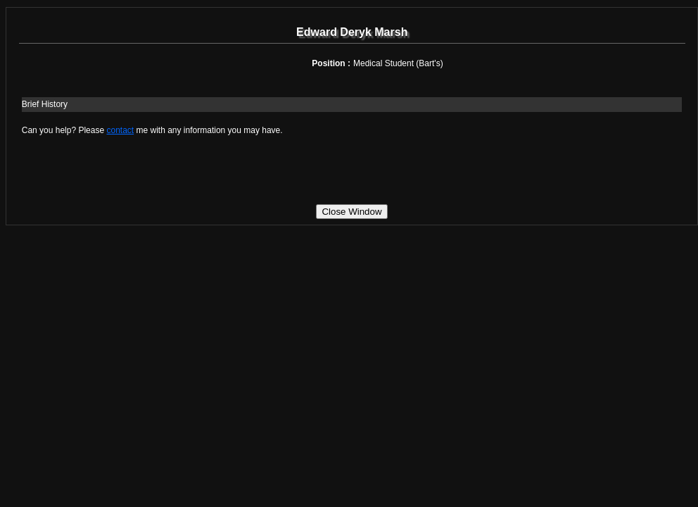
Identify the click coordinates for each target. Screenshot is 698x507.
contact (120, 130)
